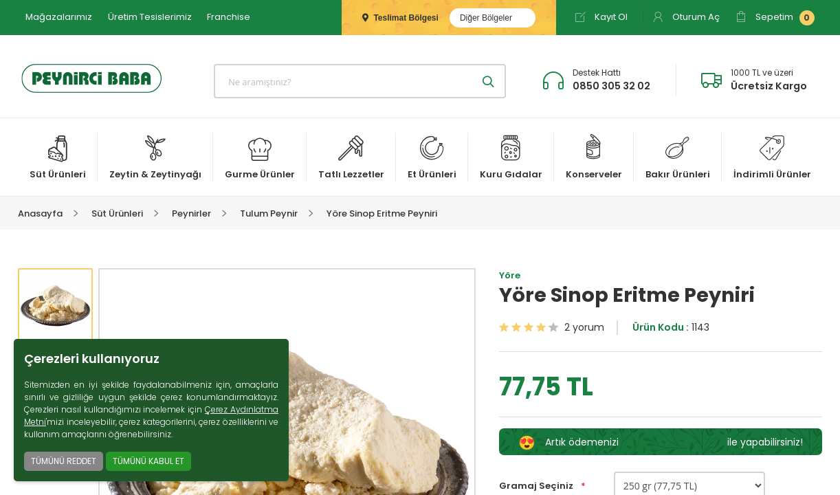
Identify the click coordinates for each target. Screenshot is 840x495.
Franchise (228, 16)
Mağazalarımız (58, 16)
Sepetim (775, 17)
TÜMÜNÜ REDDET (63, 461)
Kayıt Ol (601, 16)
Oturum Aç (686, 16)
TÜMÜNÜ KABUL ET (148, 461)
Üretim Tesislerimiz (150, 16)
